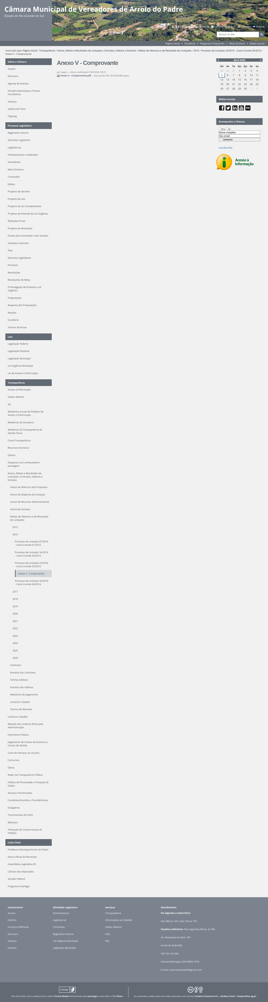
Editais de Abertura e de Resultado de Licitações (164, 50)
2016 (196, 50)
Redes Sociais (257, 43)
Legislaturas (59, 920)
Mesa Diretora (237, 43)
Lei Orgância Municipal (65, 941)
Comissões (59, 927)
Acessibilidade (201, 26)
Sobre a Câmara (17, 61)
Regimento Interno (63, 934)
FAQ (107, 934)
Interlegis (92, 996)
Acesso (11, 913)
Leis (10, 336)
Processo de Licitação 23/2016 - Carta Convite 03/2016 (231, 50)
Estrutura (13, 934)
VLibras (232, 26)
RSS (107, 941)
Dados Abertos (113, 927)
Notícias (12, 941)
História (12, 920)
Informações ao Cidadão (118, 920)
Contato (218, 26)
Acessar (260, 26)
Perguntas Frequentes (212, 43)
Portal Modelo (62, 996)
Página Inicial (172, 43)
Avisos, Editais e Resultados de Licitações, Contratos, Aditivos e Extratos (96, 50)
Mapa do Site (182, 26)
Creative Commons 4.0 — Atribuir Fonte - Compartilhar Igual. (226, 996)
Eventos (12, 947)
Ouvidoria (189, 43)
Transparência (47, 50)
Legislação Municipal (64, 947)
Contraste (245, 26)
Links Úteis (14, 842)
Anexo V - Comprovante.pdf (74, 75)
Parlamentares (61, 913)
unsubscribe (225, 147)
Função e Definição (18, 927)
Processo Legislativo (20, 125)
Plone (120, 996)
